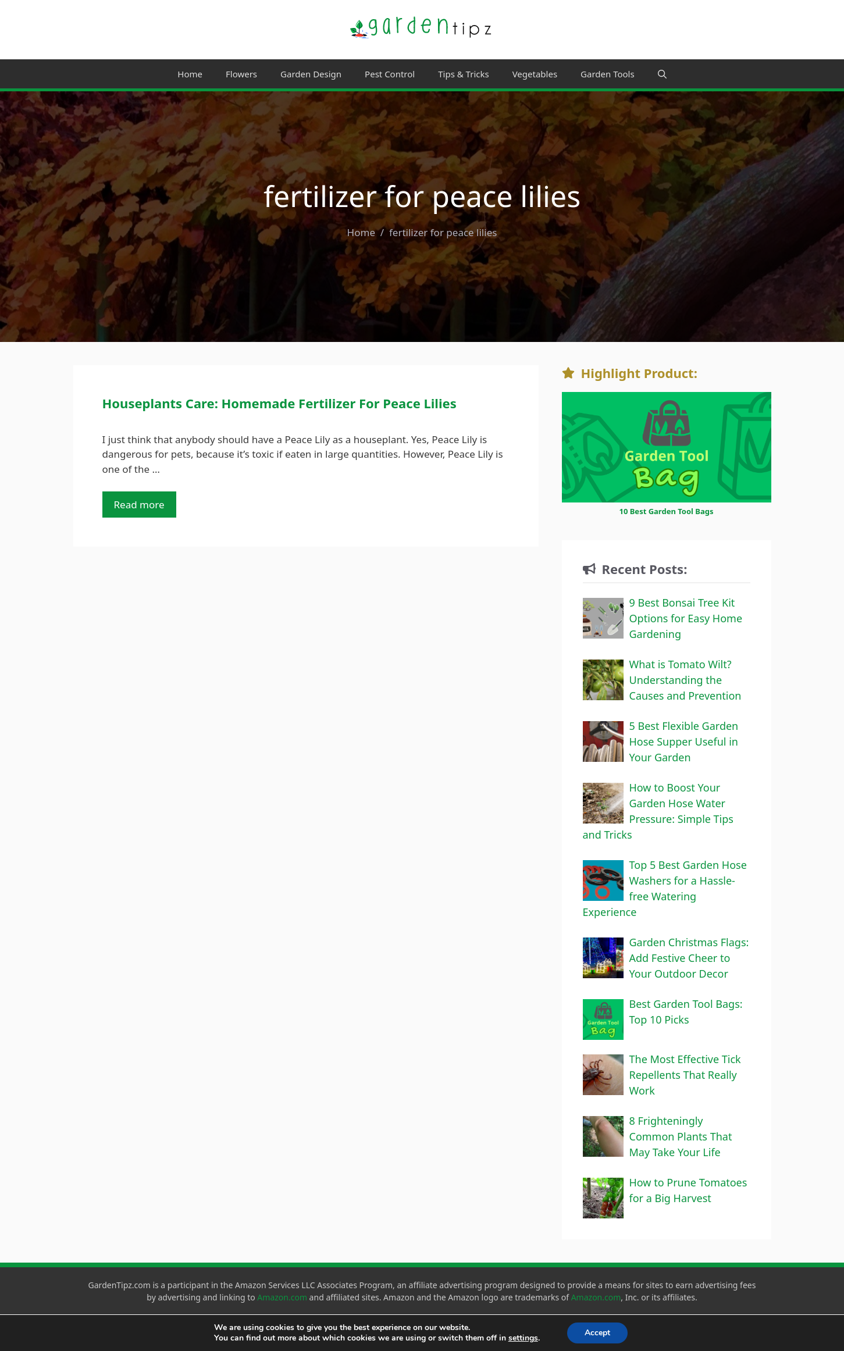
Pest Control (390, 74)
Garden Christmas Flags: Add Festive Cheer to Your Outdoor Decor (689, 958)
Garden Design (310, 74)
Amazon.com (282, 1297)
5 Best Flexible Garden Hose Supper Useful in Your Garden (684, 741)
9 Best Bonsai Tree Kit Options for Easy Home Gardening (686, 618)
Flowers (241, 74)
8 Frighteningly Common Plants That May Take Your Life (680, 1136)
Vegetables (534, 74)
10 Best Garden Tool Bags (666, 511)
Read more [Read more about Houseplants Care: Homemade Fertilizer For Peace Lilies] (139, 504)
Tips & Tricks (463, 74)
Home (189, 74)
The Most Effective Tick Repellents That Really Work (685, 1074)
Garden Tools (608, 74)
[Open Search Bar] (662, 73)
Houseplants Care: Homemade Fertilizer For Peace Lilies (279, 403)
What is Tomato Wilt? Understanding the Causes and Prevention (685, 680)
